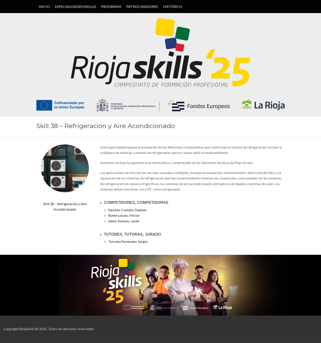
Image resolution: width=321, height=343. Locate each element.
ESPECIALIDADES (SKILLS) (75, 6)
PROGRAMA (111, 6)
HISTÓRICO (172, 6)
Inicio (44, 6)
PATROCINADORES (142, 6)
